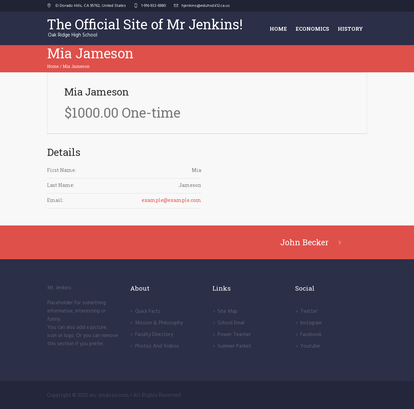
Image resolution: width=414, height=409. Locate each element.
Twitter (309, 311)
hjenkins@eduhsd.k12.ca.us (205, 5)
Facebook (311, 335)
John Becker (304, 242)
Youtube (310, 346)
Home (53, 66)
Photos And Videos (157, 346)
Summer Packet (234, 346)
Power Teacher (234, 335)
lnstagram (311, 323)
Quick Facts (148, 311)
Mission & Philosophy (159, 323)
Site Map (228, 311)
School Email (231, 323)
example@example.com (171, 200)
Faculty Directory (154, 335)
